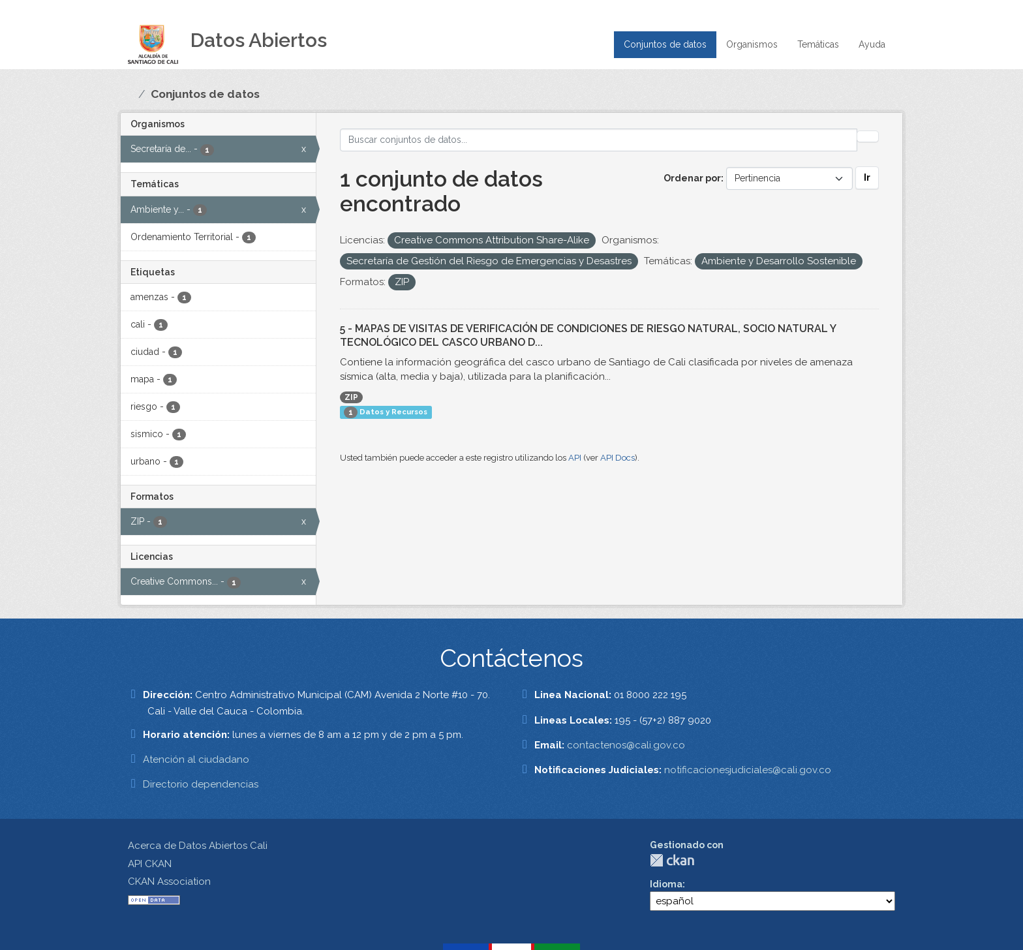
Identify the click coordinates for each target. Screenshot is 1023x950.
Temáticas (818, 44)
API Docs (617, 458)
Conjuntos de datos (665, 44)
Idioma (666, 884)
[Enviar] (868, 136)
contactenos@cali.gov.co (626, 745)
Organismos (752, 44)
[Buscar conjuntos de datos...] (599, 140)
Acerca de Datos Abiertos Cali (197, 845)
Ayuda (872, 44)
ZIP (351, 397)
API (574, 458)
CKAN (672, 860)
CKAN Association (169, 881)
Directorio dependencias (200, 784)
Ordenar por (692, 178)
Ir (867, 177)
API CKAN (150, 864)
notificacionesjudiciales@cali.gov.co (747, 770)
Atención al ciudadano (196, 759)
